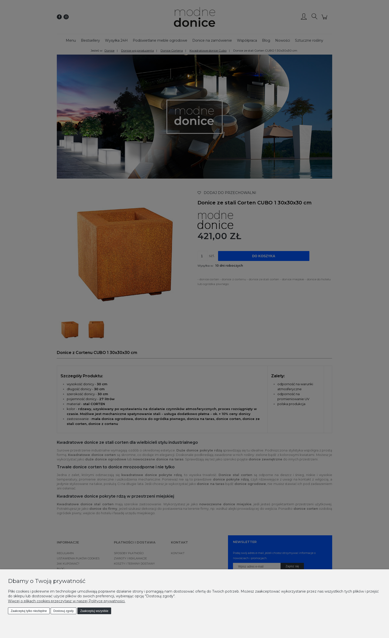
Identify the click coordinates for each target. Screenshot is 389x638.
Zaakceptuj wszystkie (94, 611)
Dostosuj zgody (63, 611)
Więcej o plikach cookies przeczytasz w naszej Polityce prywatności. (66, 601)
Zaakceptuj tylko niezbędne (29, 611)
